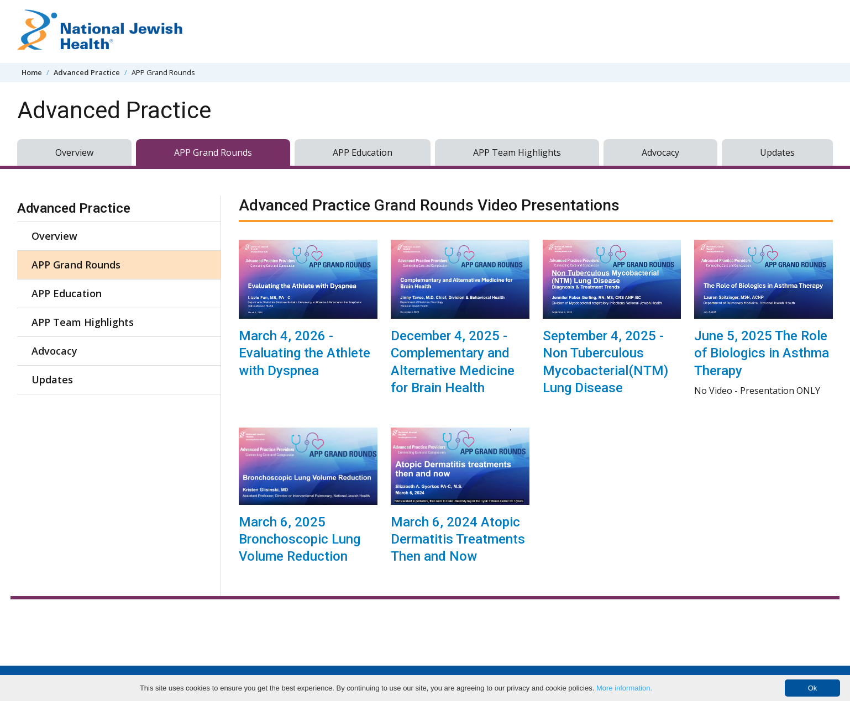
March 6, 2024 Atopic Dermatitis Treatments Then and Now (458, 539)
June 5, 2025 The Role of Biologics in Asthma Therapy (761, 353)
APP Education (362, 152)
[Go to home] (100, 31)
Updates (777, 152)
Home (32, 72)
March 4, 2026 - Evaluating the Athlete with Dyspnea (304, 353)
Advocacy (660, 152)
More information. (624, 688)
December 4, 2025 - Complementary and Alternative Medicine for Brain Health (453, 362)
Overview (74, 152)
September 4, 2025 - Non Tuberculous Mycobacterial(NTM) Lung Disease (605, 362)
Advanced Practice (87, 72)
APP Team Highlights (517, 152)
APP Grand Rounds (213, 152)
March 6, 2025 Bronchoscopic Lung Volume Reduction (299, 539)
